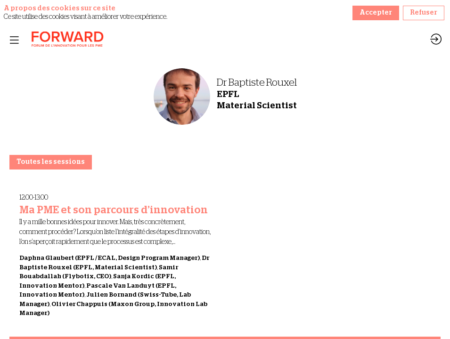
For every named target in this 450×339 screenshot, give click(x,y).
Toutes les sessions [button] (50, 162)
